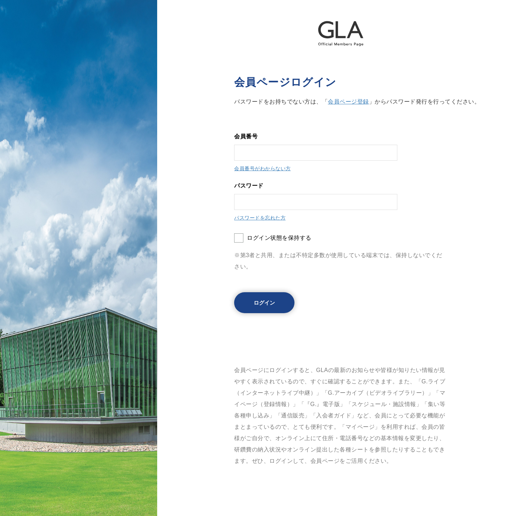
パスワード (249, 186)
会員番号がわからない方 (262, 168)
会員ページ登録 (348, 102)
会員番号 (246, 136)
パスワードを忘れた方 (260, 218)
